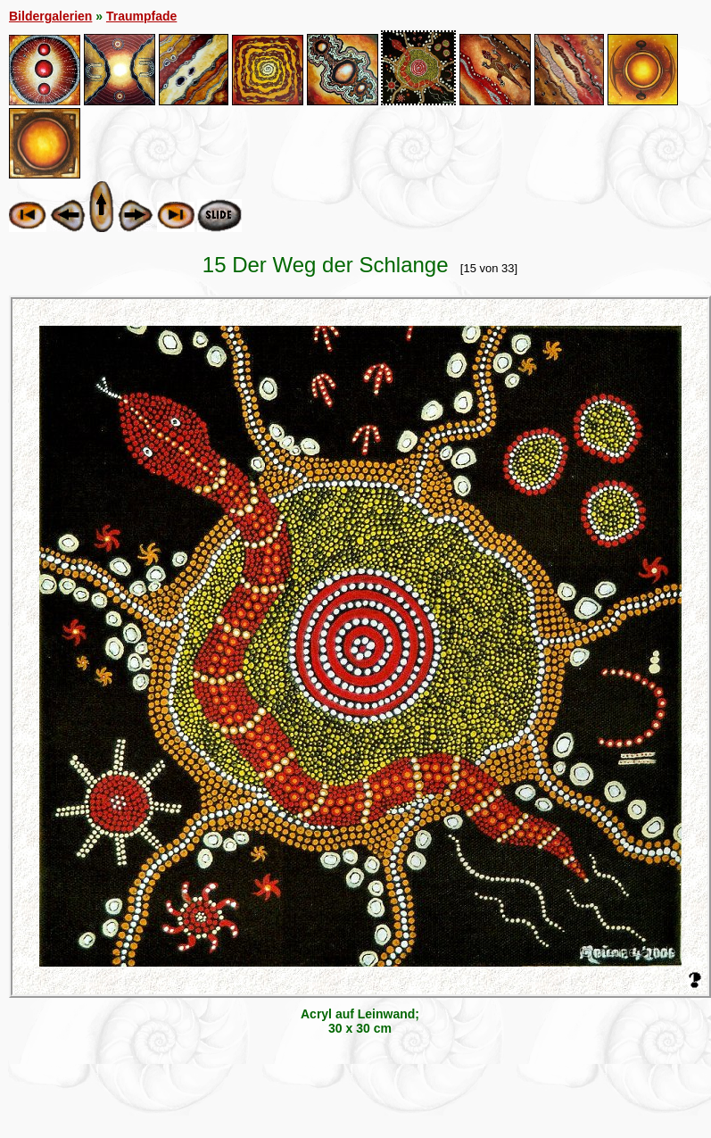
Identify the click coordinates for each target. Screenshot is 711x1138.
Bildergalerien (50, 16)
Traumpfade (141, 16)
